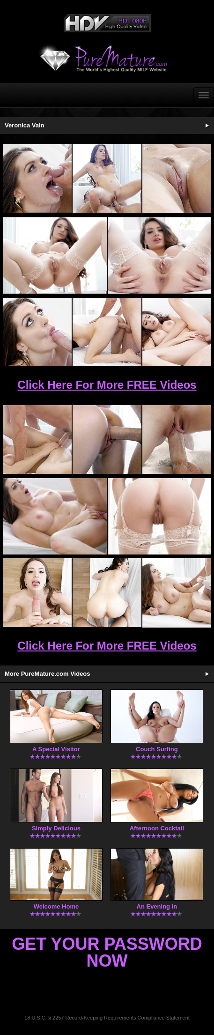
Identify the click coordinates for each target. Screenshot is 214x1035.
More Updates (207, 674)
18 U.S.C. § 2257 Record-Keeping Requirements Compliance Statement (107, 1017)
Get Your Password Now (107, 952)
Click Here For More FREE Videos (106, 384)
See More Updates (207, 125)
